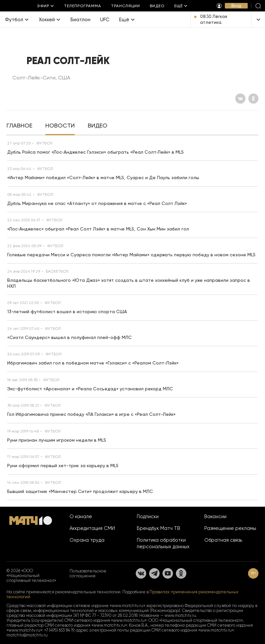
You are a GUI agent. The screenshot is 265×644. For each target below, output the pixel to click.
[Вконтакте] (240, 98)
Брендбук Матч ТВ (158, 528)
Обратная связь (223, 540)
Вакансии (215, 516)
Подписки (148, 516)
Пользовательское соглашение (88, 573)
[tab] (19, 126)
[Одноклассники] (253, 98)
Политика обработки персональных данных (163, 543)
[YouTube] (168, 573)
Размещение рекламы (230, 528)
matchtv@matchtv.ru (27, 635)
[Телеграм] (154, 573)
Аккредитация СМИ (92, 528)
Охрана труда (87, 540)
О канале (81, 516)
